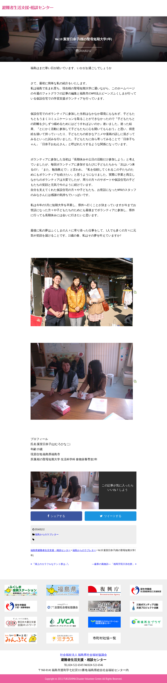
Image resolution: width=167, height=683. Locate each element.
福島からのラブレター (47, 534)
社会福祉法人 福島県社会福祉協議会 (83, 655)
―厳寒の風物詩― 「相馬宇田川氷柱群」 (114, 564)
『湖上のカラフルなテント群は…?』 (50, 564)
